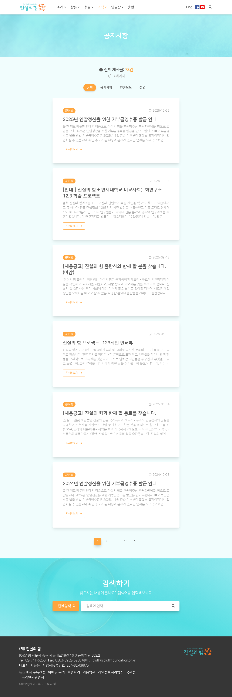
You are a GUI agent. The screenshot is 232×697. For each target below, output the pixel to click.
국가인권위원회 (33, 677)
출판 (131, 7)
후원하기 (73, 672)
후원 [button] (87, 7)
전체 (90, 87)
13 (126, 541)
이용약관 (89, 672)
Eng (189, 7)
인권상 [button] (116, 7)
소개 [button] (60, 7)
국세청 (131, 672)
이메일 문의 (56, 672)
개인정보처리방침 (111, 672)
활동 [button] (74, 7)
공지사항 (106, 87)
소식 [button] (101, 7)
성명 (142, 87)
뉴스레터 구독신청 (32, 672)
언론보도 (126, 87)
